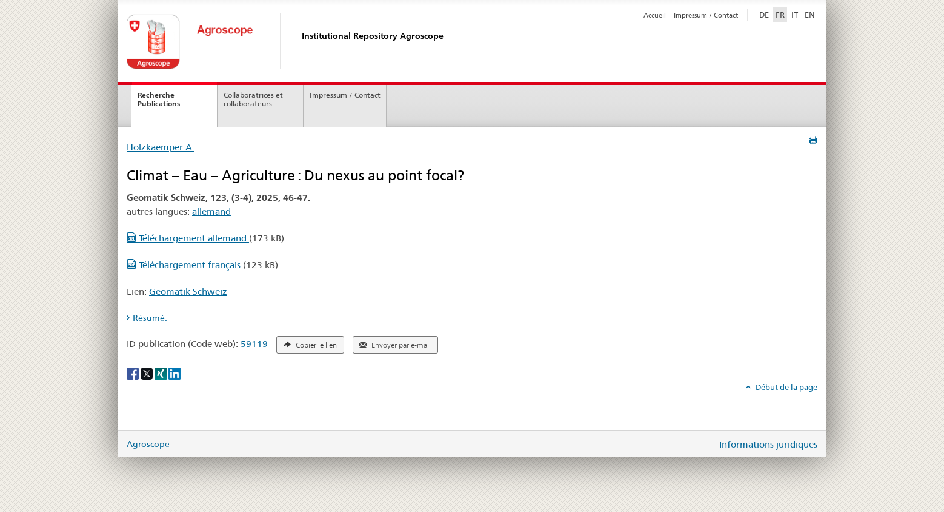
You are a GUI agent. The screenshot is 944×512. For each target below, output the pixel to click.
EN (810, 14)
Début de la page (785, 387)
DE (765, 13)
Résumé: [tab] (150, 318)
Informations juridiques (768, 444)
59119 (254, 343)
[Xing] (161, 373)
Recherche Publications (159, 99)
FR (780, 14)
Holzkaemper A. (160, 147)
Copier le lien (310, 345)
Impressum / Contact (706, 15)
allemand (211, 211)
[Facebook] (134, 373)
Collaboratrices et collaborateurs (253, 99)
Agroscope (148, 444)
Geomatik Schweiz (188, 291)
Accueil (654, 15)
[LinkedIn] (174, 373)
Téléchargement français (185, 265)
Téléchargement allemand (188, 238)
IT (794, 14)
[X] (148, 373)
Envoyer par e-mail (395, 345)
